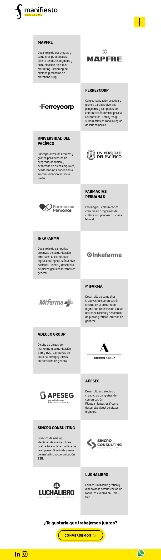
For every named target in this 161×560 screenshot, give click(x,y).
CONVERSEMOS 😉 (81, 535)
